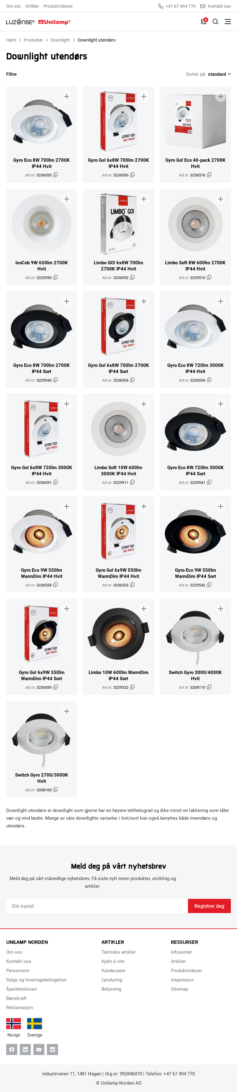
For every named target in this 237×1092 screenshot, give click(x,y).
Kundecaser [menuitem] (114, 970)
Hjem (11, 40)
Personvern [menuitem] (17, 970)
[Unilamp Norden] (38, 21)
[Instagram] (52, 1049)
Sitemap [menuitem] (179, 989)
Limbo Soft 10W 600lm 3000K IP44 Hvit (118, 470)
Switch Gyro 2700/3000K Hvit (41, 778)
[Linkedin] (25, 1049)
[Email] (97, 906)
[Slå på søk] (215, 21)
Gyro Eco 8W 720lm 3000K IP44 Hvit (195, 368)
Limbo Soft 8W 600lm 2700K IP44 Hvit (195, 265)
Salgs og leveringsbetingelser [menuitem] (36, 979)
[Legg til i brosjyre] (66, 96)
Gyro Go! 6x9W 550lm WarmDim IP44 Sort (41, 675)
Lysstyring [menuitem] (112, 979)
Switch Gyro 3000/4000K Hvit (195, 675)
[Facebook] (11, 1049)
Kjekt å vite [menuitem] (113, 961)
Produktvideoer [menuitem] (58, 6)
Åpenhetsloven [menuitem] (21, 989)
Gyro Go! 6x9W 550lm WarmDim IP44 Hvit (118, 573)
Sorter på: (196, 74)
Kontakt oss (215, 6)
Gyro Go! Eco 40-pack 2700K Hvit (195, 163)
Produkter (33, 40)
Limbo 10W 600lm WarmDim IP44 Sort (118, 675)
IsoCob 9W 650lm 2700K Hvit (41, 265)
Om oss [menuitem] (13, 6)
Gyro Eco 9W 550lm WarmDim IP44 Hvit (41, 573)
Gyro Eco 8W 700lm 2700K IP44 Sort (41, 368)
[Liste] (203, 21)
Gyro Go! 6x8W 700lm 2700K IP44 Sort (118, 368)
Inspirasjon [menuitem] (182, 979)
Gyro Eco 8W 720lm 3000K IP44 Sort (195, 470)
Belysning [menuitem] (111, 989)
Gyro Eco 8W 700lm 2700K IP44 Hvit (41, 163)
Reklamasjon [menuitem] (19, 1007)
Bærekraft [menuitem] (16, 998)
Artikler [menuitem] (32, 6)
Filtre (15, 74)
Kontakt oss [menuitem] (18, 961)
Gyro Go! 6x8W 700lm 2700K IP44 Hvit (118, 163)
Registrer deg (209, 906)
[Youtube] (38, 1049)
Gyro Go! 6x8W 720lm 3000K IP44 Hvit (41, 470)
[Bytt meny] (228, 21)
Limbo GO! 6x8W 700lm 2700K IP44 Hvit (118, 265)
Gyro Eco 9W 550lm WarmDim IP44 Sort (195, 573)
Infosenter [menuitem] (181, 952)
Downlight (60, 40)
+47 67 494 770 (177, 6)
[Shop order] (218, 74)
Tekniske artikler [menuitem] (119, 952)
